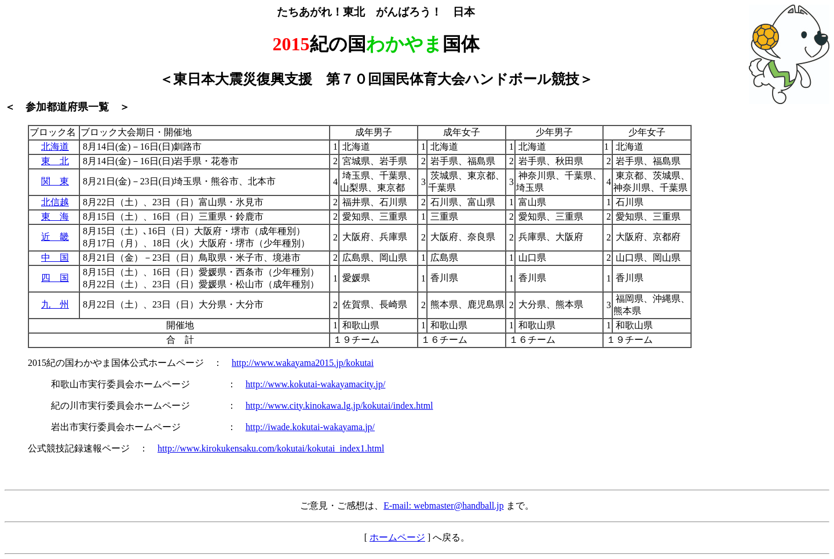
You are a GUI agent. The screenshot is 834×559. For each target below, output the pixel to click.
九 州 (55, 304)
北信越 (55, 202)
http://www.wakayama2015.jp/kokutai (303, 363)
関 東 (55, 181)
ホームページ (397, 537)
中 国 (55, 257)
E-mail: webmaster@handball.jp (443, 505)
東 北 (55, 161)
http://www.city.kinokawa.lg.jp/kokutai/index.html (339, 405)
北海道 (55, 146)
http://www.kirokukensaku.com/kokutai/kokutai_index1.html (271, 448)
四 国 (55, 278)
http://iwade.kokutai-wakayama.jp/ (310, 427)
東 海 (55, 216)
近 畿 (55, 237)
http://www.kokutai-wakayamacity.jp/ (315, 384)
